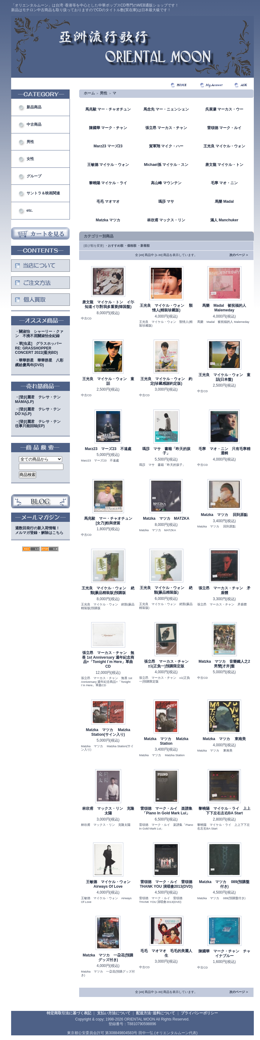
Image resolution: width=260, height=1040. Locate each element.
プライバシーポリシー (199, 1013)
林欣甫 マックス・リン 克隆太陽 (108, 810)
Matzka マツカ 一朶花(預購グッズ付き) (108, 957)
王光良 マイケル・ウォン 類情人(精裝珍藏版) (166, 307)
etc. (30, 210)
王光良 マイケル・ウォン (224, 146)
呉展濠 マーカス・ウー (224, 109)
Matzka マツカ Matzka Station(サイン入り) (108, 732)
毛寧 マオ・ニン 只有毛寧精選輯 (224, 451)
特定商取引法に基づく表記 (69, 1013)
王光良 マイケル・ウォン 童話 (108, 381)
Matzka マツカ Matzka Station (166, 741)
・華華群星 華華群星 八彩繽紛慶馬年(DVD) (39, 362)
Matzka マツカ (108, 220)
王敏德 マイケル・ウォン (108, 164)
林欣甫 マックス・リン (166, 220)
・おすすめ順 (114, 245)
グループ (34, 176)
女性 (30, 159)
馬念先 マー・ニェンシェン (166, 109)
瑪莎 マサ (166, 201)
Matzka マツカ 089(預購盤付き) (224, 884)
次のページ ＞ (239, 255)
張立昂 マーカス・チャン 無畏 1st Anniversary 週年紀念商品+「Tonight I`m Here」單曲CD (108, 660)
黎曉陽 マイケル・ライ (108, 183)
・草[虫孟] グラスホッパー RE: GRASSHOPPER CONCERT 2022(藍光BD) (40, 348)
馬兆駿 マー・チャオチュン (108, 109)
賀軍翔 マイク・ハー (166, 146)
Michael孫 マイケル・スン (166, 164)
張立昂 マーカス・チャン (166, 128)
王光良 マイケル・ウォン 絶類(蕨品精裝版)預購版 (108, 590)
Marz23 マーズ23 (108, 146)
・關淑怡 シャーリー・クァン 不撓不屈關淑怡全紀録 (39, 333)
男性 (30, 142)
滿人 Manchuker (224, 220)
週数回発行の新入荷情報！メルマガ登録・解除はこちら (39, 530)
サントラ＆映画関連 (43, 193)
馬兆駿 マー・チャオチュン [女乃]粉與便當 (110, 520)
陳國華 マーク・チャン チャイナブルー (224, 953)
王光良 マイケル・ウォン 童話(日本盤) (224, 377)
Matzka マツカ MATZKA (166, 518)
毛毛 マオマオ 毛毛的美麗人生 (166, 953)
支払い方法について (113, 1013)
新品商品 (34, 107)
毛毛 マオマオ (108, 201)
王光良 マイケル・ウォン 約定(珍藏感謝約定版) (166, 381)
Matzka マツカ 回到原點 (224, 515)
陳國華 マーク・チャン (108, 128)
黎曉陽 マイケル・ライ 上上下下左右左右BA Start (224, 810)
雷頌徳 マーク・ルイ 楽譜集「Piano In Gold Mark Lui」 (166, 810)
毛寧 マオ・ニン (224, 183)
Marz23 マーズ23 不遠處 (108, 449)
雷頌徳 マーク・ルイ (224, 128)
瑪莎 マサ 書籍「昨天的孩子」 (166, 451)
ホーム (89, 93)
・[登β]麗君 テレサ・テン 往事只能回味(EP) (39, 423)
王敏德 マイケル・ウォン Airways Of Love (110, 884)
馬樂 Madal (224, 201)
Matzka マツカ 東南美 (224, 739)
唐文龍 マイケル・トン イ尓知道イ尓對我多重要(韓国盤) (108, 304)
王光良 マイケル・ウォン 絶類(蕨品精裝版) (166, 590)
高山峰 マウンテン (166, 183)
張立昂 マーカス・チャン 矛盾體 (224, 590)
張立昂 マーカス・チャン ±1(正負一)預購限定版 (168, 663)
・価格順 (130, 245)
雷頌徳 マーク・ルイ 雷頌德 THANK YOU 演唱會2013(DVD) (166, 884)
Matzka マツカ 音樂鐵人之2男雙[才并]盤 (224, 663)
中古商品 (34, 124)
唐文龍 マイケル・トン (224, 164)
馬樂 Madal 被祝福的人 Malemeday (224, 307)
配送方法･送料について (155, 1013)
